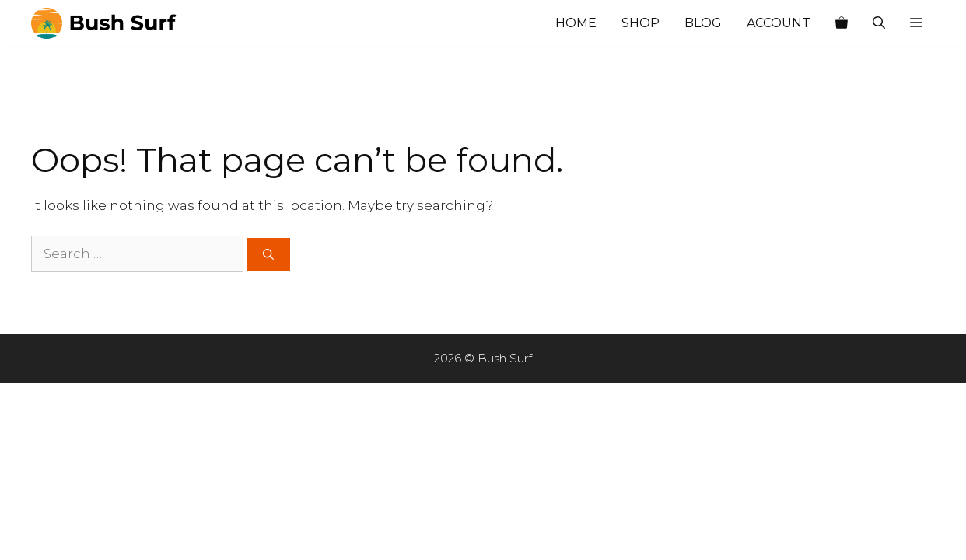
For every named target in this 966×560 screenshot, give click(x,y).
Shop (640, 23)
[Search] (268, 254)
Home (576, 23)
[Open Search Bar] (879, 23)
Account (778, 23)
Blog (703, 23)
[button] (916, 23)
